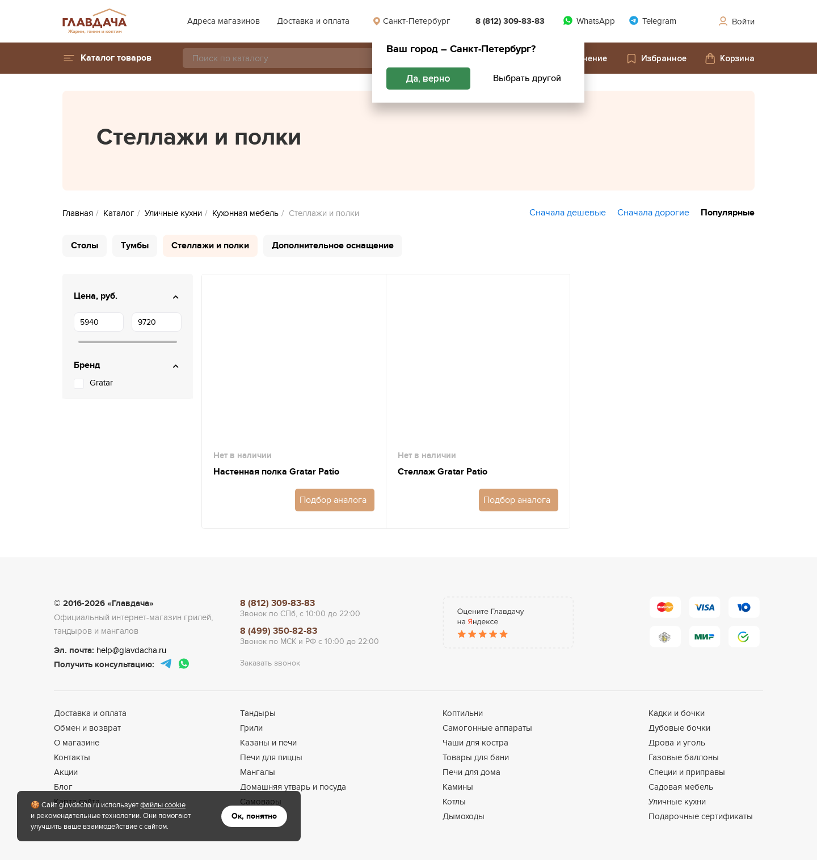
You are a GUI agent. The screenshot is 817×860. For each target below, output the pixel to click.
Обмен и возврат (87, 728)
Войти (736, 21)
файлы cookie (163, 805)
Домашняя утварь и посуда (293, 787)
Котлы (454, 802)
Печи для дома (471, 772)
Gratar (101, 383)
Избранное (656, 58)
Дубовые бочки (679, 728)
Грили (251, 728)
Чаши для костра (475, 743)
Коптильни (463, 713)
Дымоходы (464, 816)
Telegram (652, 20)
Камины (458, 787)
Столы (84, 245)
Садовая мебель (680, 787)
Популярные (728, 212)
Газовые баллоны (683, 757)
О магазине (76, 743)
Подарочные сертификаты (700, 816)
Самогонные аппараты (487, 728)
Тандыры (258, 713)
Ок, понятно (254, 816)
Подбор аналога (333, 500)
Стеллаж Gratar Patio (442, 472)
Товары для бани (476, 757)
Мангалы (257, 772)
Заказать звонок (270, 663)
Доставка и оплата (313, 21)
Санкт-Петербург (411, 21)
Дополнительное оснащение (333, 245)
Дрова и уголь (676, 743)
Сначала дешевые (567, 212)
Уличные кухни (677, 802)
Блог (63, 787)
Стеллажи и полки (210, 245)
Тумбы (135, 245)
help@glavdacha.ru (131, 650)
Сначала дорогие (653, 212)
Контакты (72, 757)
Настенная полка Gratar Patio (276, 472)
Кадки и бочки (676, 713)
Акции (66, 772)
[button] (106, 58)
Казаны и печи (268, 743)
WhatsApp (589, 20)
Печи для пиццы (271, 757)
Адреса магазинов (223, 21)
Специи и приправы (686, 772)
